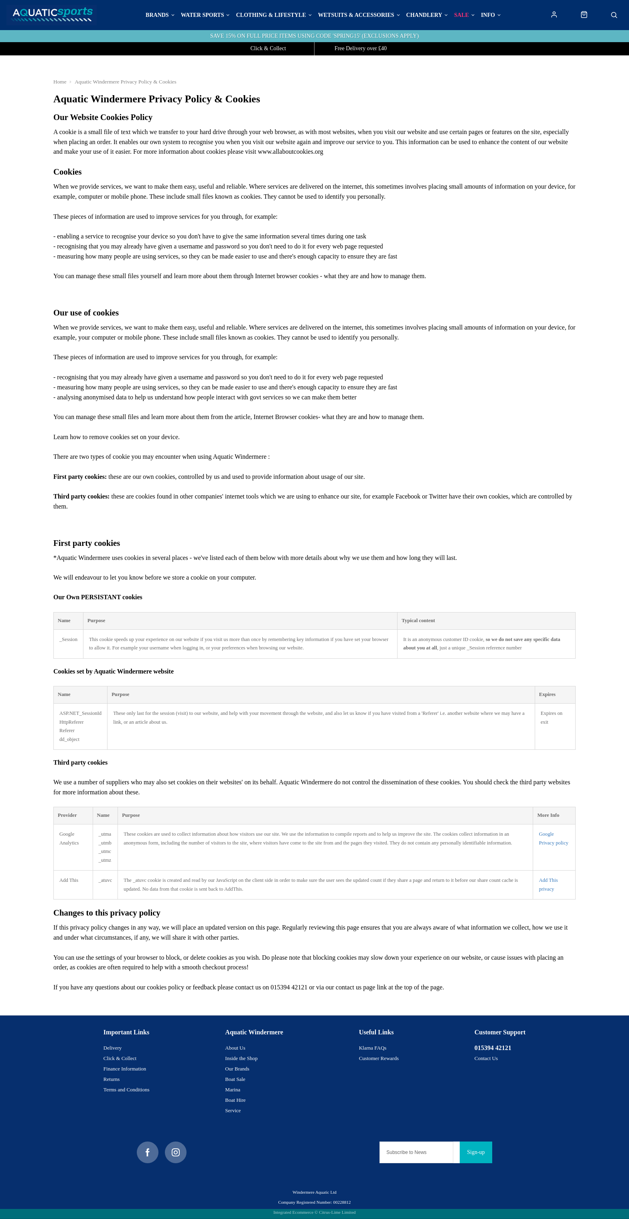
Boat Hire (235, 1100)
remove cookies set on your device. (134, 436)
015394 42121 (493, 1047)
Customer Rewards (379, 1058)
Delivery (112, 1048)
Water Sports (202, 15)
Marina (232, 1090)
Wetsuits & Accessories (356, 15)
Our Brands (237, 1069)
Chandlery (424, 15)
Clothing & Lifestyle (271, 15)
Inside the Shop (241, 1058)
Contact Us (486, 1058)
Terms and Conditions (126, 1090)
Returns (111, 1079)
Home (60, 82)
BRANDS (157, 15)
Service (233, 1110)
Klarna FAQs (373, 1048)
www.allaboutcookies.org (290, 151)
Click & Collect (119, 1058)
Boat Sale (235, 1079)
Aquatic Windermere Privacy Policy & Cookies (126, 82)
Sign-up (476, 1152)
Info (488, 15)
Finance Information (124, 1069)
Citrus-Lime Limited (337, 1212)
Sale (461, 15)
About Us (235, 1048)
